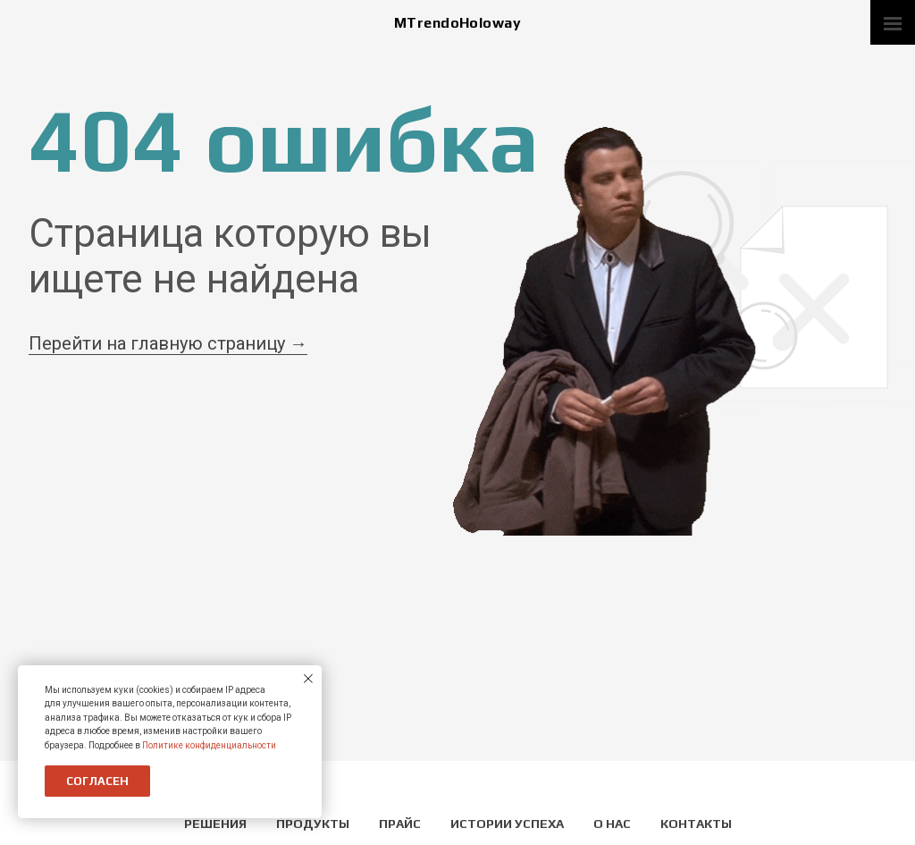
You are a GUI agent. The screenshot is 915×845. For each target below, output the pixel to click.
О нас (613, 823)
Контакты (696, 823)
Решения (216, 823)
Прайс (401, 823)
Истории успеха (508, 823)
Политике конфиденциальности (209, 745)
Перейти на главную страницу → (168, 343)
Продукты (314, 823)
